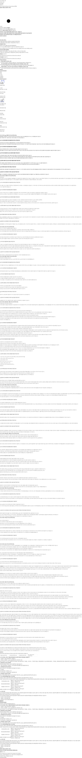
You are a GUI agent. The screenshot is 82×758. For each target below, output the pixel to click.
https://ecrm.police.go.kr (19, 688)
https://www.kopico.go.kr (19, 683)
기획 (1, 73)
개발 (1, 72)
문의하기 (1, 4)
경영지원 (1, 77)
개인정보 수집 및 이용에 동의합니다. (7, 699)
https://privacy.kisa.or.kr (19, 680)
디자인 (1, 75)
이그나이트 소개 (3, 0)
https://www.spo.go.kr (19, 686)
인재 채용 (1, 3)
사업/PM (1, 76)
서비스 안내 (2, 2)
